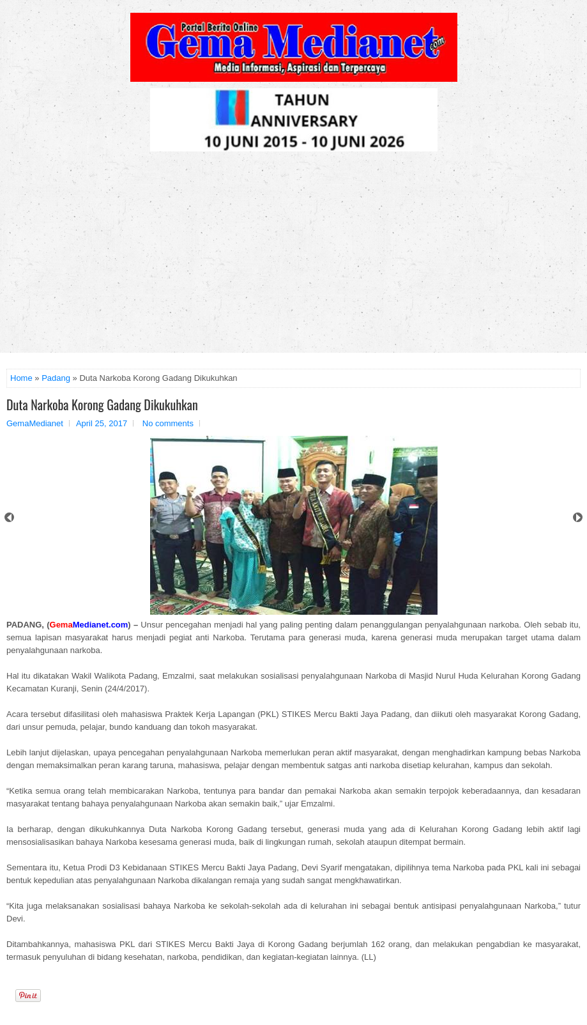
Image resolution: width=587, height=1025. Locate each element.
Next (578, 517)
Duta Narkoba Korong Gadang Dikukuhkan (102, 404)
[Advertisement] (293, 256)
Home (21, 378)
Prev (9, 517)
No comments (168, 423)
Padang (56, 378)
